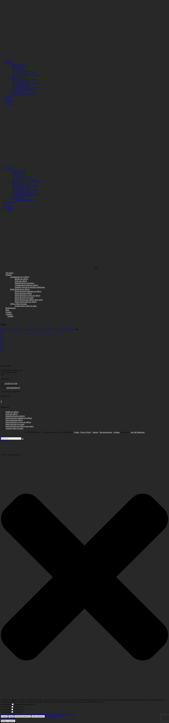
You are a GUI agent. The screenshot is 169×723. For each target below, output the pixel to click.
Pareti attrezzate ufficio (14, 420)
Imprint (95, 432)
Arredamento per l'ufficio (32, 329)
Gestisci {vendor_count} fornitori (37, 714)
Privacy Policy (86, 432)
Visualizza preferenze (22, 716)
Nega (11, 716)
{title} (3, 719)
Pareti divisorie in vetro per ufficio (18, 422)
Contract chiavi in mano (14, 428)
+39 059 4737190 (10, 384)
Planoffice (4, 329)
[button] (84, 577)
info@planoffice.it (13, 388)
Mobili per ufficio (12, 412)
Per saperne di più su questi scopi (62, 714)
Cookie (76, 432)
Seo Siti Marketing (137, 432)
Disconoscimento (105, 432)
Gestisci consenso (8, 721)
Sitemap (116, 432)
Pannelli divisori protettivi (15, 416)
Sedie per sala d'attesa (65, 329)
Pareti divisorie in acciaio (15, 424)
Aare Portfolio (15, 329)
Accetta (4, 716)
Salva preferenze (38, 716)
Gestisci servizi (19, 714)
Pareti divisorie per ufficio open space (20, 426)
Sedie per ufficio (49, 329)
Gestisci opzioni (7, 714)
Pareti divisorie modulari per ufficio (19, 418)
